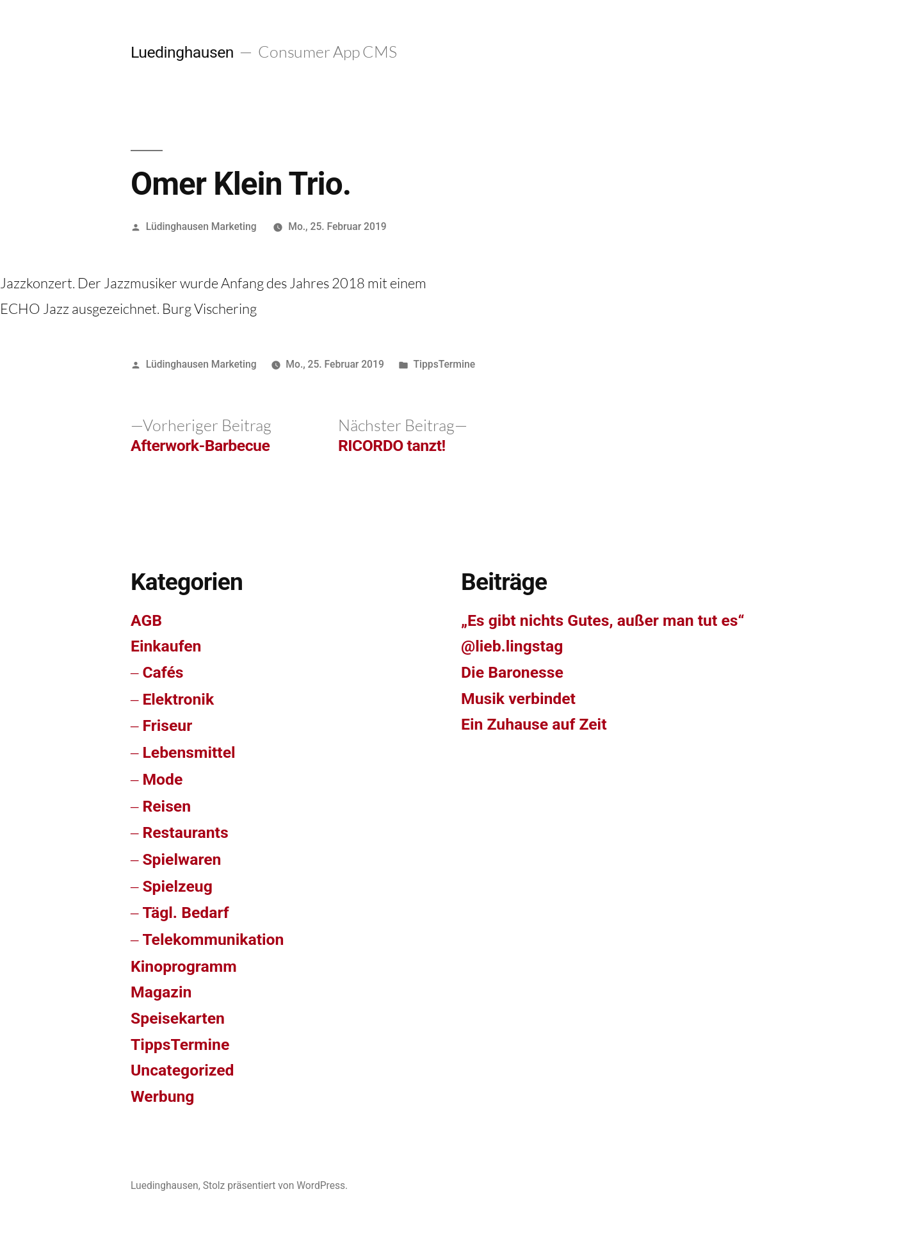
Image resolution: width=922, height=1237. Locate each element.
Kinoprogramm (184, 966)
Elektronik (178, 699)
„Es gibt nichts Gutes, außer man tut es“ (603, 620)
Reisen (166, 806)
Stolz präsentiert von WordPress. (275, 1185)
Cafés (162, 672)
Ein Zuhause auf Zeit (534, 724)
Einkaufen (166, 646)
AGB (146, 620)
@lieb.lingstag (512, 646)
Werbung (163, 1096)
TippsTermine (444, 364)
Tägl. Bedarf (185, 912)
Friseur (167, 725)
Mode (162, 779)
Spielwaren (181, 859)
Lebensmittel (188, 752)
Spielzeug (177, 886)
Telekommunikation (213, 939)
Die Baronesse (512, 672)
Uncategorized (182, 1070)
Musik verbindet (518, 698)
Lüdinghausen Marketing (201, 226)
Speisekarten (178, 1018)
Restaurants (185, 832)
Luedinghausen (182, 52)
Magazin (161, 992)
